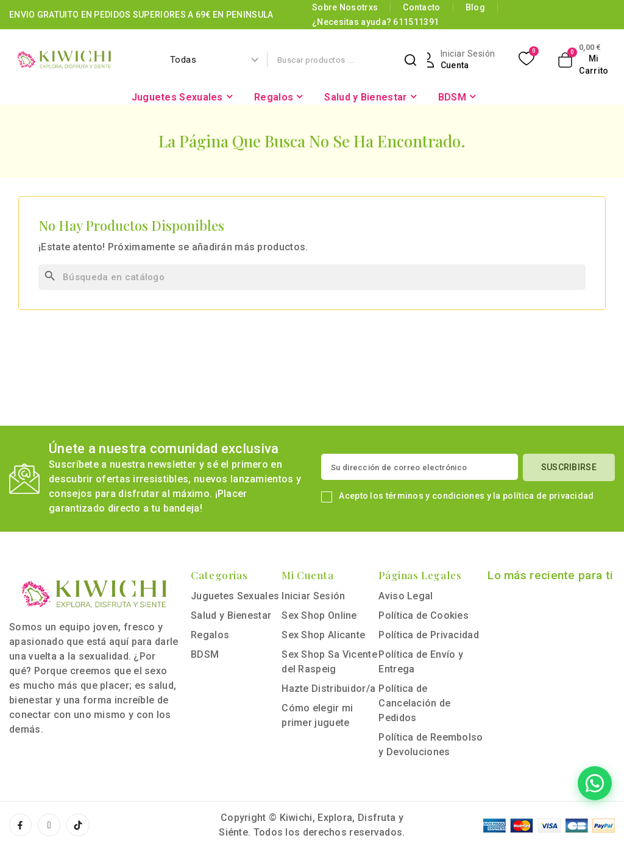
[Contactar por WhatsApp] (543, 783)
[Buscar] (312, 277)
